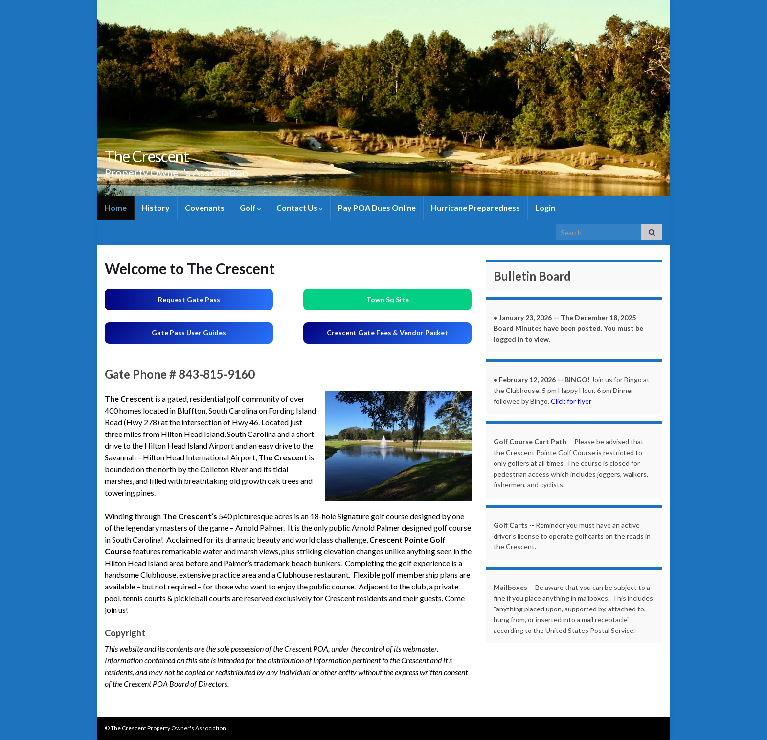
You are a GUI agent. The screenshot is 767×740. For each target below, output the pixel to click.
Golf (250, 207)
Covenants (205, 207)
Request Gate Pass (189, 299)
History (156, 207)
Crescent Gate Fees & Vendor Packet (387, 332)
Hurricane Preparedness (475, 207)
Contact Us (299, 207)
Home (116, 207)
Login (545, 207)
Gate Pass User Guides (189, 332)
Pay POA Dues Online (377, 207)
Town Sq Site (387, 299)
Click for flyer (571, 401)
